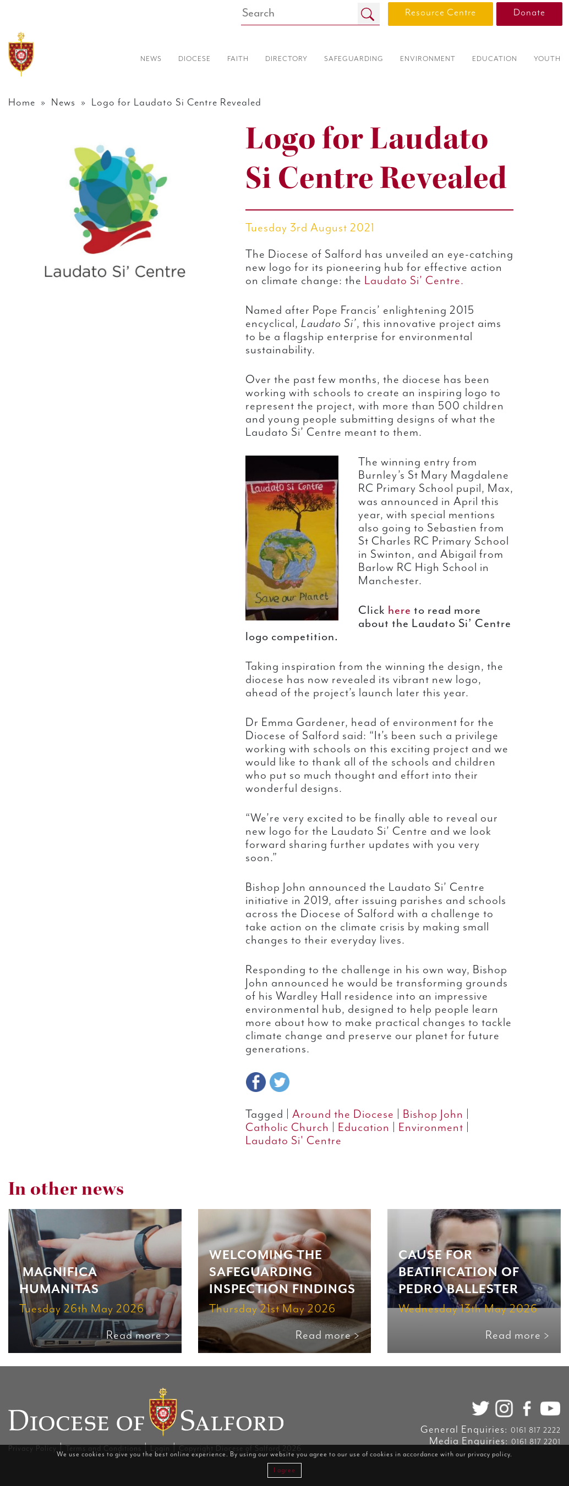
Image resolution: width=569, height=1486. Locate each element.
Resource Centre (440, 12)
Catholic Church (287, 1127)
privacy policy (489, 1454)
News (63, 102)
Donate (529, 12)
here (399, 610)
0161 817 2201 (536, 1442)
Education (364, 1127)
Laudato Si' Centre (293, 1140)
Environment (430, 1127)
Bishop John (433, 1114)
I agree (284, 1470)
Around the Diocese (343, 1114)
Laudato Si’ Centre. (414, 280)
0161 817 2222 (536, 1430)
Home (21, 102)
